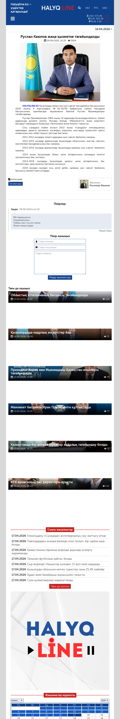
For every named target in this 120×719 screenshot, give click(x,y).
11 (88, 716)
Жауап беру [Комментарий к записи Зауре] (105, 230)
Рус (96, 7)
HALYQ (57, 7)
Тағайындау (15, 183)
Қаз (87, 7)
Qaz (104, 7)
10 (74, 716)
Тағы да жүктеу (60, 591)
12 (102, 716)
